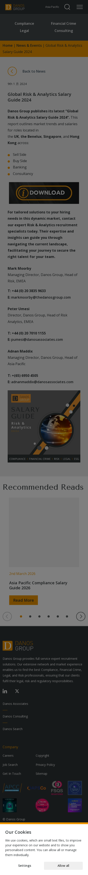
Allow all (63, 865)
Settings (24, 865)
